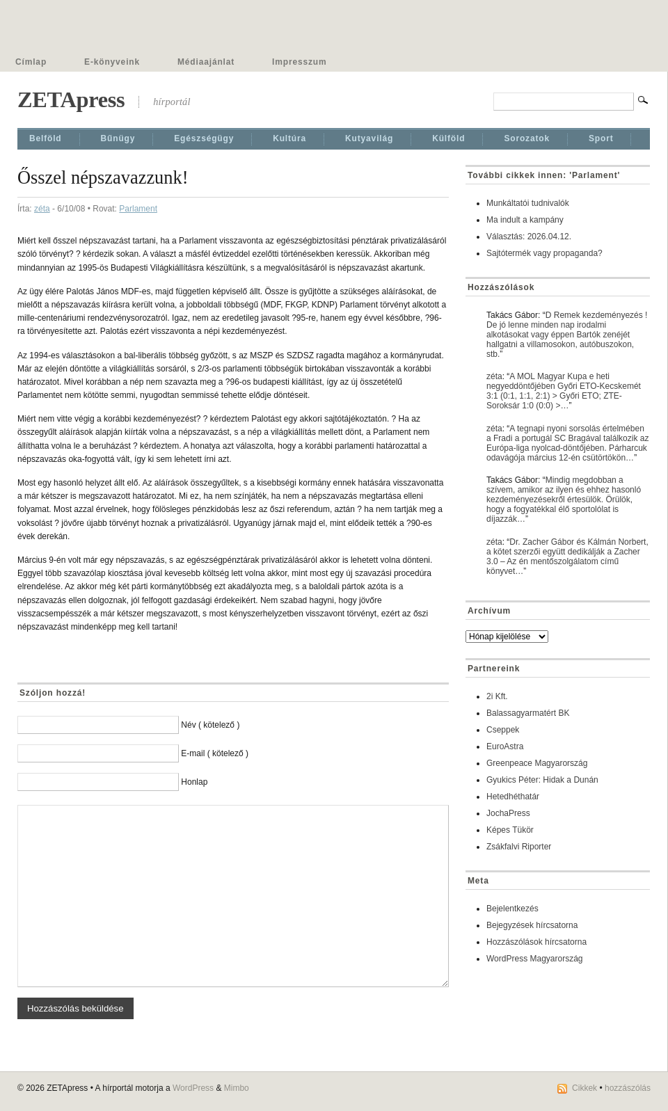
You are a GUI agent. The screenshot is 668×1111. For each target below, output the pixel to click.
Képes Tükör (510, 830)
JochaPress (508, 813)
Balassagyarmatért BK (527, 713)
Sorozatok (527, 138)
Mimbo (236, 1088)
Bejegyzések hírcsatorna (532, 925)
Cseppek (502, 730)
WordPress (193, 1088)
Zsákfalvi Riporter (518, 847)
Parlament (138, 209)
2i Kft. (497, 696)
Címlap (31, 62)
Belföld (45, 138)
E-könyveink (112, 62)
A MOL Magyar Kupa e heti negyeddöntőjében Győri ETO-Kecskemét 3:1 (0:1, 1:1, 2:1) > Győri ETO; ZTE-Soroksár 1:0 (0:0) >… (563, 390)
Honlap (194, 782)
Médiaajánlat (205, 62)
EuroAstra (504, 746)
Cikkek (584, 1088)
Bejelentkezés (512, 908)
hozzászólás (628, 1088)
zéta (42, 209)
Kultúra (289, 138)
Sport (601, 138)
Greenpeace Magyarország (536, 763)
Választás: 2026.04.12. (528, 236)
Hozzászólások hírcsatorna (536, 942)
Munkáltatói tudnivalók (527, 203)
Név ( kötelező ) (210, 725)
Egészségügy (204, 138)
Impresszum (299, 62)
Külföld (448, 138)
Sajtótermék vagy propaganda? (544, 253)
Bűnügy (118, 138)
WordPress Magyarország (534, 959)
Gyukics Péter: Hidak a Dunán (542, 780)
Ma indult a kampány (525, 220)
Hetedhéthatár (512, 796)
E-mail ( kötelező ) (214, 753)
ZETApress (71, 99)
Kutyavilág (369, 138)
